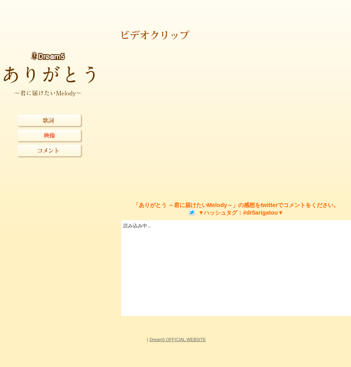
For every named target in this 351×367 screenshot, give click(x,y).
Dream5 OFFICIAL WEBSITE (178, 339)
